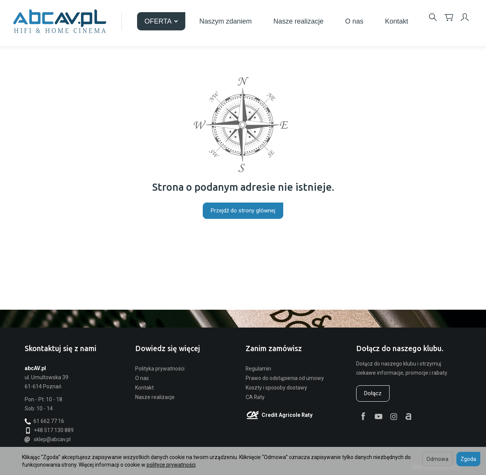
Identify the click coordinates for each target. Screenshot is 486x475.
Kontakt (396, 21)
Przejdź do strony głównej (243, 210)
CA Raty (255, 397)
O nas (354, 21)
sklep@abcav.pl (48, 439)
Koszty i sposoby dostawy (276, 388)
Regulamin (258, 369)
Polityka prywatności (160, 369)
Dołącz (373, 393)
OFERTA (161, 21)
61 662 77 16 (44, 421)
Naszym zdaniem (225, 21)
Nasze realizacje (298, 21)
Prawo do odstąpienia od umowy (285, 378)
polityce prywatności (171, 465)
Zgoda (468, 459)
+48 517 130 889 (49, 430)
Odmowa (437, 459)
